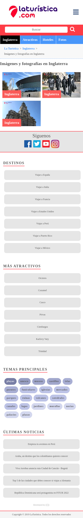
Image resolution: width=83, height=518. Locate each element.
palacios (11, 414)
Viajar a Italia (42, 187)
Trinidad (43, 351)
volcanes (41, 398)
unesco (24, 381)
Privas (42, 314)
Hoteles (48, 40)
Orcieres (43, 278)
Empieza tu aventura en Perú (41, 444)
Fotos (62, 40)
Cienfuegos (42, 326)
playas (10, 381)
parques (11, 398)
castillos (54, 381)
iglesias (45, 389)
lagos (25, 406)
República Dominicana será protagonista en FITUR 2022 (41, 492)
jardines (38, 406)
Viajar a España (42, 174)
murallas (55, 406)
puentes (11, 389)
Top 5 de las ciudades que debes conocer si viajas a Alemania (41, 480)
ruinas (26, 398)
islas (67, 381)
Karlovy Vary (42, 339)
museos (38, 381)
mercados (62, 389)
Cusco (42, 302)
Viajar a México (42, 248)
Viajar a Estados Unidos (42, 211)
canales (11, 406)
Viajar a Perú (42, 223)
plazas (26, 414)
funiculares (28, 389)
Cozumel (42, 290)
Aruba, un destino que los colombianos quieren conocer (41, 456)
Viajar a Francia (42, 199)
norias (70, 406)
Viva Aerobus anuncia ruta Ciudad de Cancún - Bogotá (41, 468)
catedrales (58, 398)
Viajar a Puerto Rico (42, 235)
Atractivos (30, 40)
